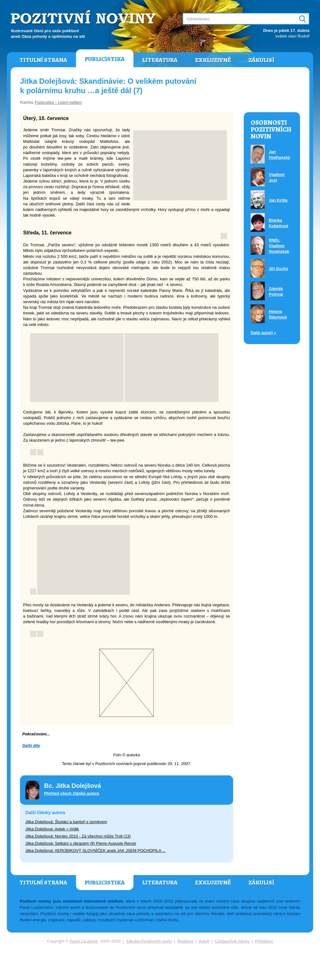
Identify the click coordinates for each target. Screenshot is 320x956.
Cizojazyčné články (232, 941)
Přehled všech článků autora (71, 793)
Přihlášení (264, 941)
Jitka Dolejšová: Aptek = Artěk (52, 829)
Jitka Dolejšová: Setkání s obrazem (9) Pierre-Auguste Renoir (80, 843)
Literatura (160, 60)
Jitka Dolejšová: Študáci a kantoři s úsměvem (66, 821)
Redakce (185, 941)
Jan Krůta (278, 200)
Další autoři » (263, 332)
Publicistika (105, 59)
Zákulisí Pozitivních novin (149, 941)
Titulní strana (43, 60)
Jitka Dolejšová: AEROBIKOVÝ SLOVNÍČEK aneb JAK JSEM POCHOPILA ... (95, 850)
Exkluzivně (213, 60)
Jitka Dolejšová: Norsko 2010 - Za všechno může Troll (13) (78, 836)
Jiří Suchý (278, 268)
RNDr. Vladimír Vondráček (279, 246)
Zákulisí (261, 60)
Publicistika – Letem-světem (58, 102)
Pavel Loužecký (84, 941)
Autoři (204, 941)
